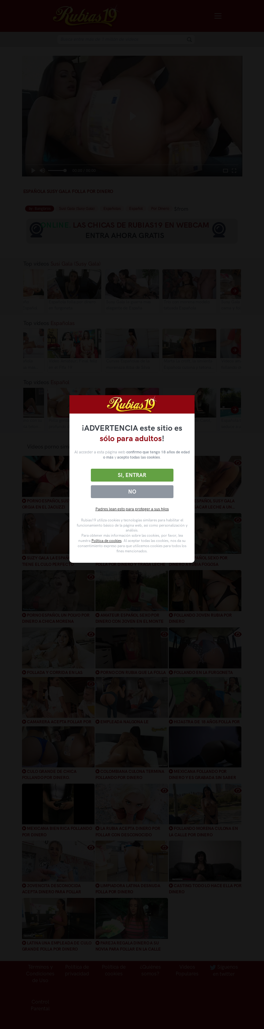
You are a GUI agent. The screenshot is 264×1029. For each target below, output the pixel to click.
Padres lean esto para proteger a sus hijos (132, 509)
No (132, 491)
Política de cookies (106, 541)
